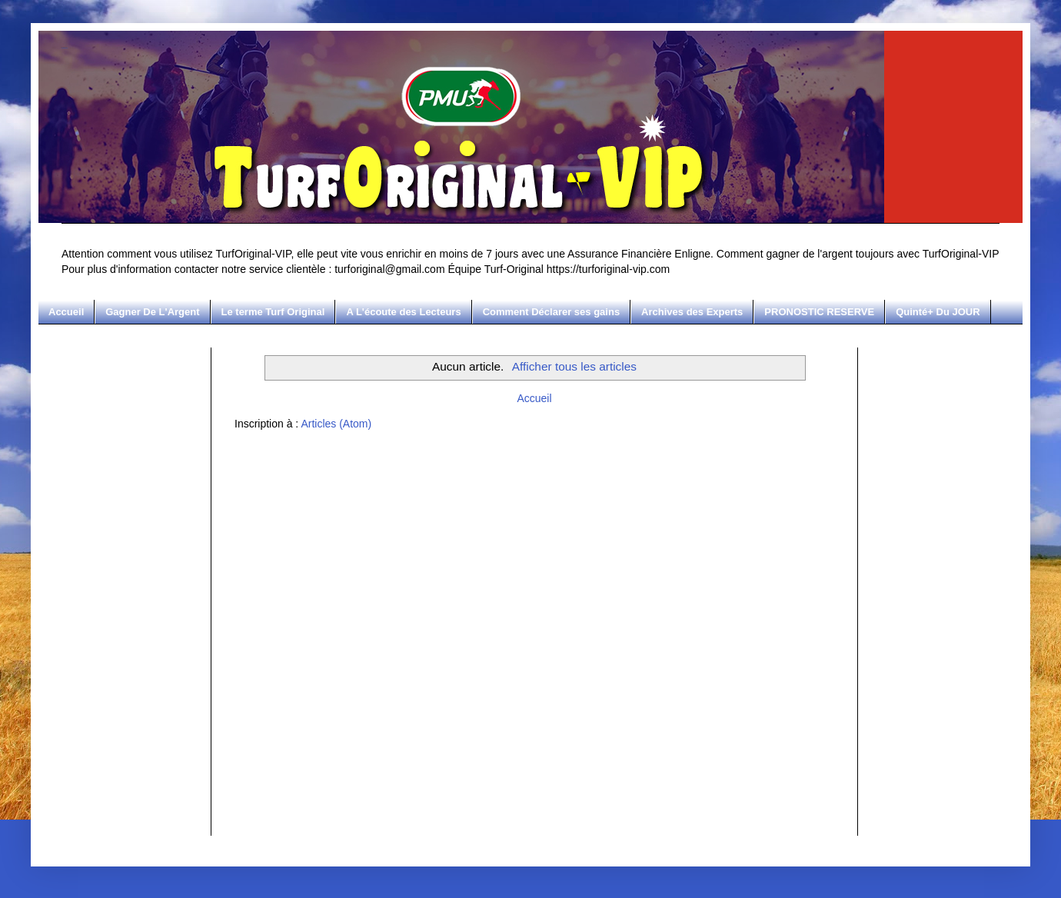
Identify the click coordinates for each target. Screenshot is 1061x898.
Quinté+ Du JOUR (938, 312)
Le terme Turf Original (273, 312)
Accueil (66, 312)
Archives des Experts (692, 312)
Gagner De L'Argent (152, 312)
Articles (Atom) (336, 423)
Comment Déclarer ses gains (551, 312)
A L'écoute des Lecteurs (403, 312)
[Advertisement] (123, 578)
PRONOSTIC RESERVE (819, 312)
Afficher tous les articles (574, 366)
